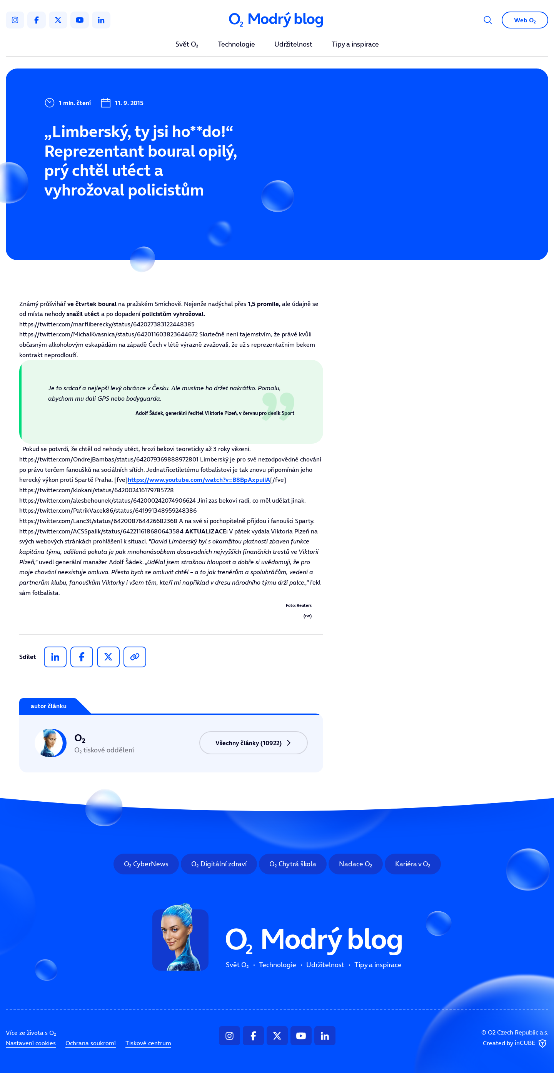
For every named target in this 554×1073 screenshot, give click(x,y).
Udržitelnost (293, 44)
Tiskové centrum (148, 1043)
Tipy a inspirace (355, 44)
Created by (515, 1044)
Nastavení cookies (31, 1043)
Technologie (236, 44)
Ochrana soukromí (90, 1043)
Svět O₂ (187, 44)
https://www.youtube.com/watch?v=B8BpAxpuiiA (199, 479)
